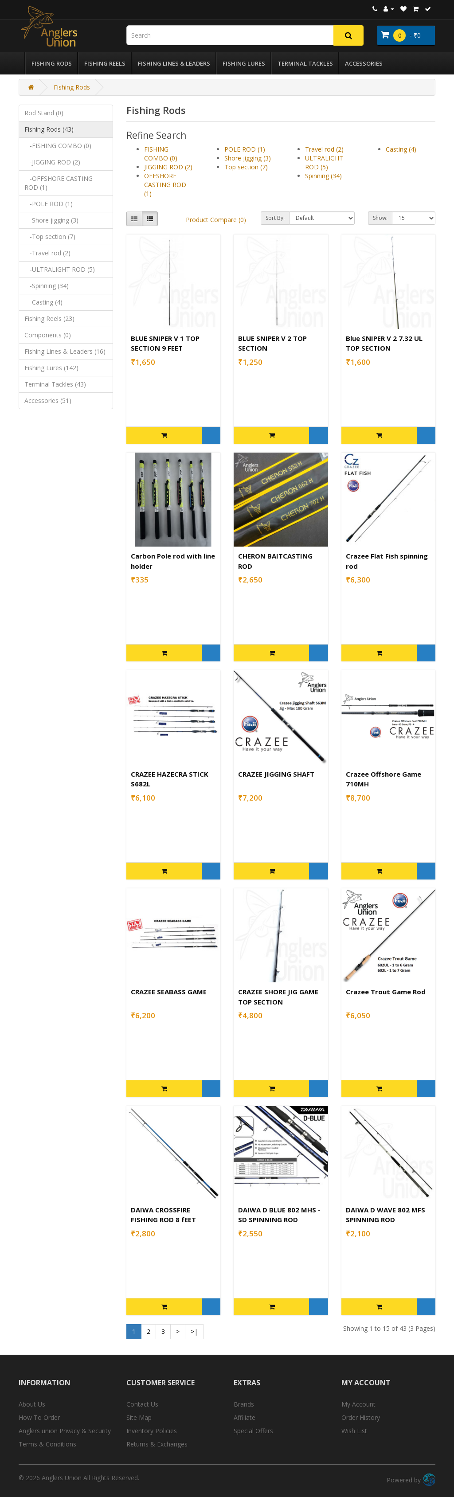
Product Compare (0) (216, 219)
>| (194, 1331)
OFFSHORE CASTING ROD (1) (165, 185)
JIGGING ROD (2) (168, 167)
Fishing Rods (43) (49, 129)
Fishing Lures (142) (51, 368)
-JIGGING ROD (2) (52, 162)
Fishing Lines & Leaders (174, 63)
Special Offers (253, 1431)
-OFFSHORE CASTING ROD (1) (58, 183)
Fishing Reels (104, 63)
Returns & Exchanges (157, 1444)
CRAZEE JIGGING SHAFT (276, 774)
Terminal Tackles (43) (55, 384)
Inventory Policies (151, 1431)
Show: (380, 218)
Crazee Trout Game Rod (386, 991)
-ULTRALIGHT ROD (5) (59, 269)
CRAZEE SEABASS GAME (169, 991)
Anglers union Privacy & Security (65, 1431)
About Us (32, 1404)
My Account (358, 1404)
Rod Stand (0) (43, 113)
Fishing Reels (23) (49, 318)
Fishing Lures (244, 63)
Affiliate (244, 1417)
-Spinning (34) (46, 285)
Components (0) (47, 335)
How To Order (39, 1417)
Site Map (139, 1417)
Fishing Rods (51, 63)
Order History (360, 1417)
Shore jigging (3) (247, 158)
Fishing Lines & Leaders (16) (65, 351)
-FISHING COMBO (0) (57, 145)
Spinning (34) (323, 176)
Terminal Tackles (305, 63)
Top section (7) (246, 167)
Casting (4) (401, 149)
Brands (244, 1404)
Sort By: (275, 218)
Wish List (354, 1431)
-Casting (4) (43, 302)
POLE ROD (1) (244, 149)
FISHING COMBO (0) (160, 153)
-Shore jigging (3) (51, 220)
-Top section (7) (49, 236)
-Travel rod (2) (47, 253)
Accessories (364, 63)
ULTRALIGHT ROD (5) (324, 162)
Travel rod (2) (324, 149)
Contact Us (142, 1404)
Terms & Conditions (47, 1444)
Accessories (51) (47, 400)
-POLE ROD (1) (48, 203)
